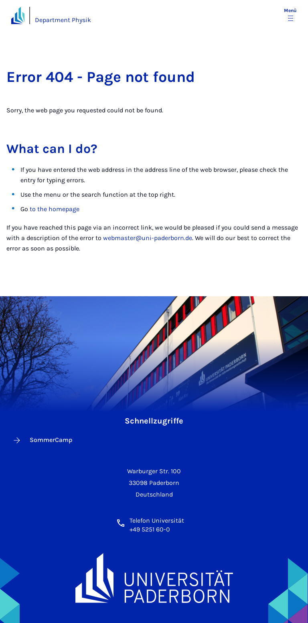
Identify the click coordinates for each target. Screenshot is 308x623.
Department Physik (63, 20)
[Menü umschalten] (290, 15)
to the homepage (54, 209)
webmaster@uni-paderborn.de (147, 238)
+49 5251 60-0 (150, 529)
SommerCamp (42, 440)
